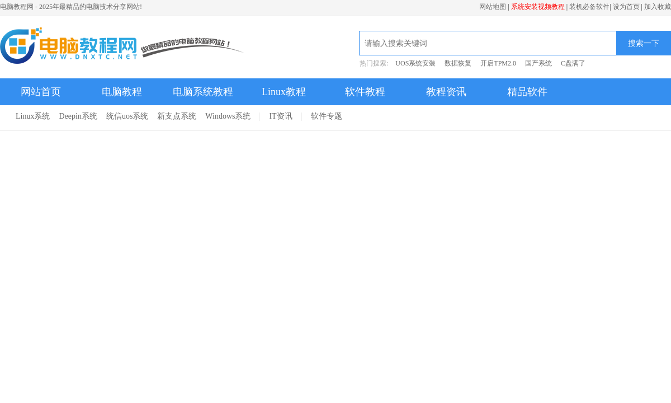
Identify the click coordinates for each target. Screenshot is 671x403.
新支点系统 (176, 116)
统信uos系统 (127, 116)
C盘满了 (573, 63)
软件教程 (365, 91)
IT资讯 (280, 116)
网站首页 (41, 91)
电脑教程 (122, 91)
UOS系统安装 (415, 63)
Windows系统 (228, 116)
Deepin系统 (78, 116)
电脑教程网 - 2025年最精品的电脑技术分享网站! (71, 7)
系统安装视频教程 (538, 7)
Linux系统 (33, 116)
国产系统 (538, 63)
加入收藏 (657, 7)
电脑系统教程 (203, 91)
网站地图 (492, 7)
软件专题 (326, 116)
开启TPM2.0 (498, 63)
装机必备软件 (589, 7)
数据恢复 (458, 63)
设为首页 (626, 7)
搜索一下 (643, 43)
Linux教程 (284, 91)
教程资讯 (446, 91)
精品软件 (527, 91)
